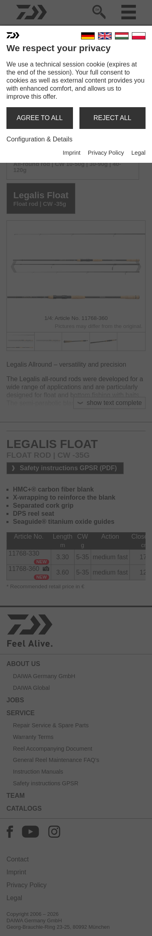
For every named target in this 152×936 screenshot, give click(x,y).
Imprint (71, 152)
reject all (112, 117)
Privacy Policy (106, 152)
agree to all (39, 117)
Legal (138, 152)
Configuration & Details (39, 139)
